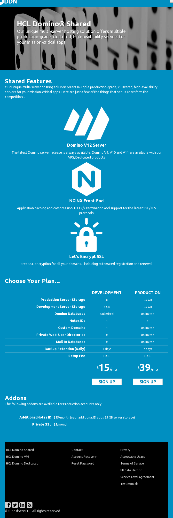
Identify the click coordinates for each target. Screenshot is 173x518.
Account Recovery (83, 456)
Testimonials (129, 483)
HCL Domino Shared (20, 449)
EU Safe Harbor (131, 470)
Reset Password (82, 463)
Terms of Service (132, 463)
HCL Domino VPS (18, 456)
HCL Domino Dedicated (22, 463)
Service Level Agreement (137, 477)
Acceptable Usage (132, 456)
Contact (77, 449)
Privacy (125, 449)
